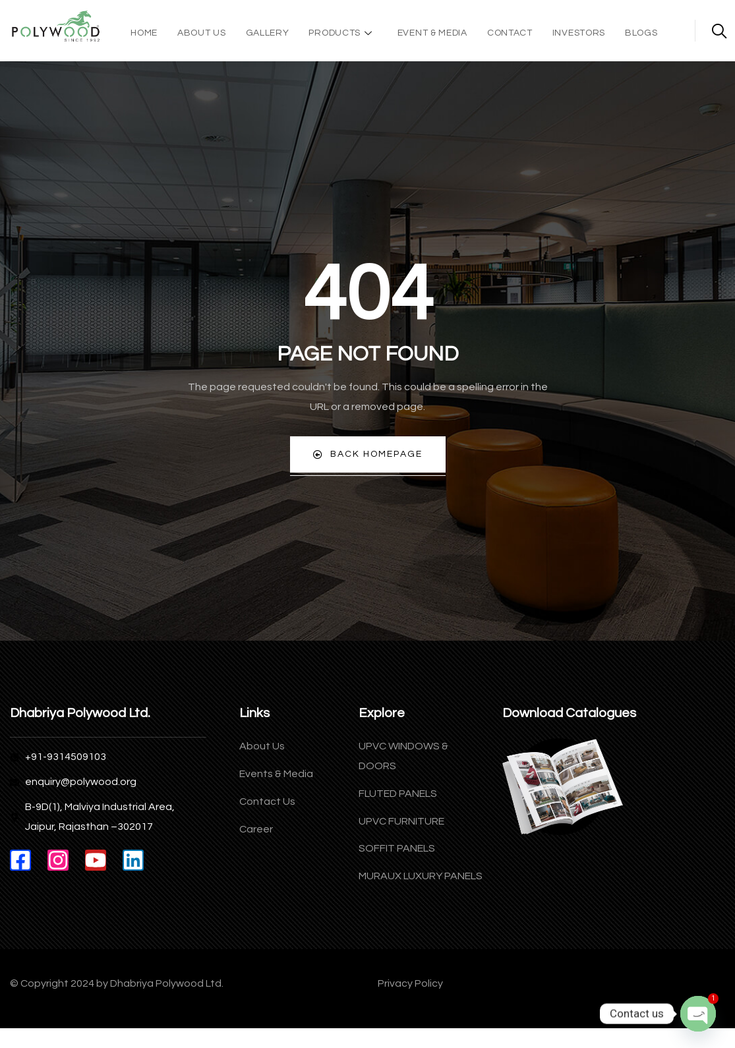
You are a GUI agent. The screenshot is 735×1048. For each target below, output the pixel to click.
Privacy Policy (410, 984)
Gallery (267, 33)
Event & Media (432, 33)
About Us (201, 33)
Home (144, 33)
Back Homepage (367, 455)
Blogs (641, 33)
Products (342, 33)
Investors (578, 33)
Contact (510, 33)
